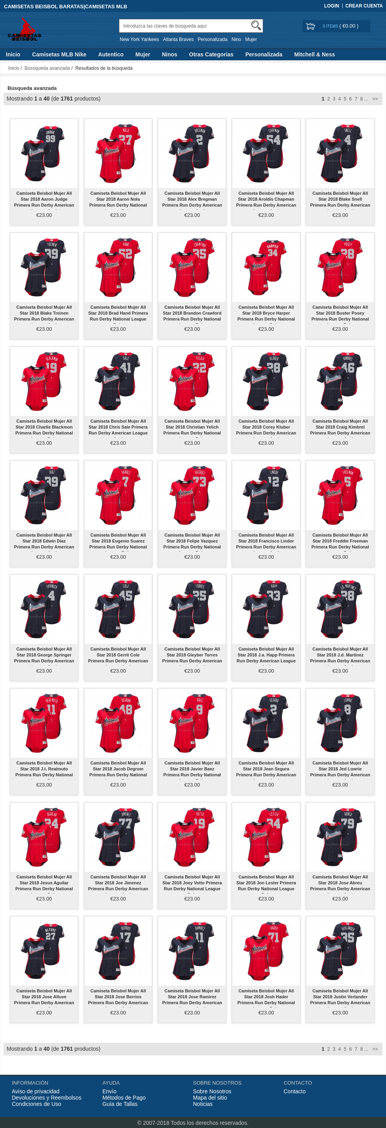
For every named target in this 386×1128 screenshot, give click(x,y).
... (366, 99)
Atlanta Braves (178, 39)
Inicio (13, 54)
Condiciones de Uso (36, 1104)
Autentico (111, 54)
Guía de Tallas (119, 1104)
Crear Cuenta (364, 6)
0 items (331, 26)
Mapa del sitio (210, 1097)
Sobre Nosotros (212, 1091)
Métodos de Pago (124, 1097)
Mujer (251, 39)
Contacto (295, 1091)
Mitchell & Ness (314, 54)
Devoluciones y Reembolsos (47, 1097)
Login (331, 6)
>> (374, 99)
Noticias (203, 1104)
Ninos (169, 54)
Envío (109, 1091)
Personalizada (213, 39)
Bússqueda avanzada (47, 68)
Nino (236, 39)
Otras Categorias (211, 54)
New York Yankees (139, 39)
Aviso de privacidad (35, 1091)
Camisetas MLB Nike (59, 54)
